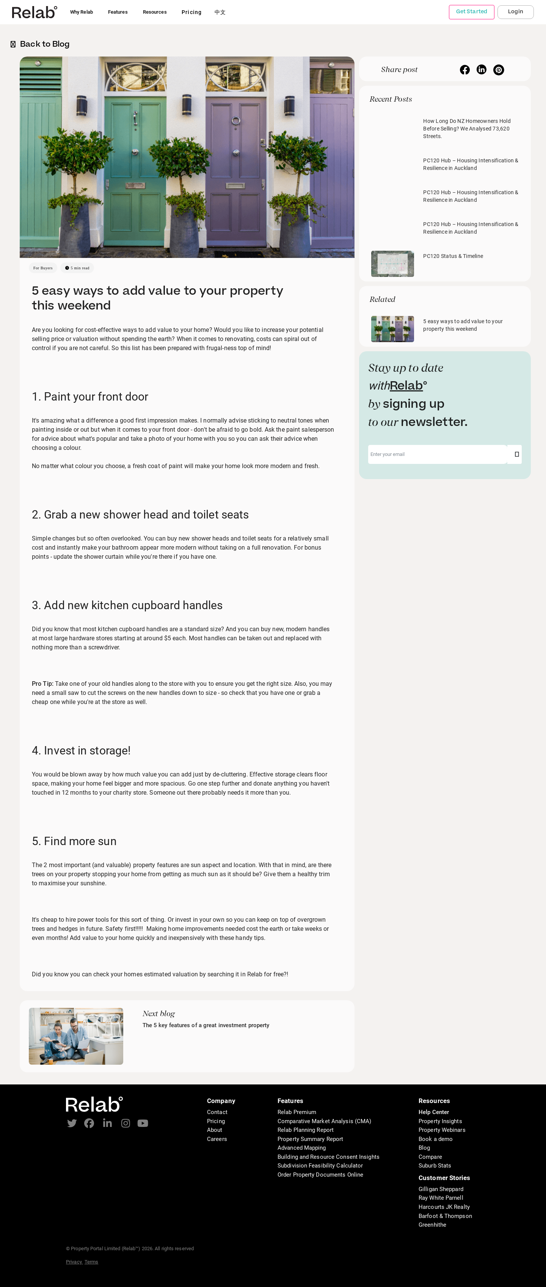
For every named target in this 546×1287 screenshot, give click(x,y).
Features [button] (118, 12)
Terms (92, 1262)
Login (515, 12)
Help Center (434, 1112)
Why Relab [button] (81, 12)
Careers (217, 1139)
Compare (430, 1156)
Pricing (216, 1121)
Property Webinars (442, 1130)
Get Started (471, 12)
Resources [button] (155, 12)
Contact (217, 1112)
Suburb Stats (435, 1165)
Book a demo (436, 1139)
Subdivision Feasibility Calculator (320, 1165)
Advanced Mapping (302, 1147)
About (215, 1130)
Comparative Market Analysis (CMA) (324, 1121)
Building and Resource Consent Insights (329, 1156)
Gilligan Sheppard (441, 1189)
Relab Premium (297, 1112)
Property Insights (440, 1121)
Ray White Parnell (441, 1197)
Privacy (74, 1262)
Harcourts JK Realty (444, 1207)
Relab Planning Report (306, 1130)
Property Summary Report (310, 1139)
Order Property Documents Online (320, 1174)
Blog (424, 1147)
